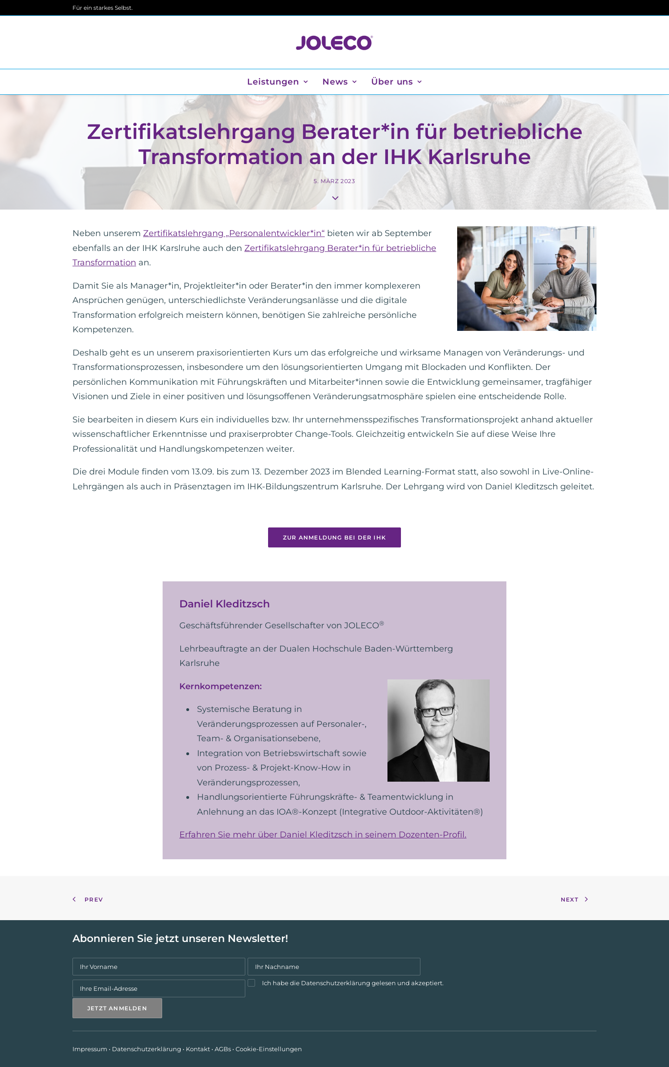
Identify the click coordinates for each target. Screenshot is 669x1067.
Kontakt (198, 1049)
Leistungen (277, 82)
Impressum (89, 1049)
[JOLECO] (334, 42)
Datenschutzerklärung (335, 983)
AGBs (223, 1049)
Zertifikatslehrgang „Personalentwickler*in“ (234, 233)
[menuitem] (280, 81)
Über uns (396, 82)
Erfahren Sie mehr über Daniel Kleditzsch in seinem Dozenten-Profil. (322, 835)
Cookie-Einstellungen (269, 1049)
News (339, 82)
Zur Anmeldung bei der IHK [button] (334, 537)
